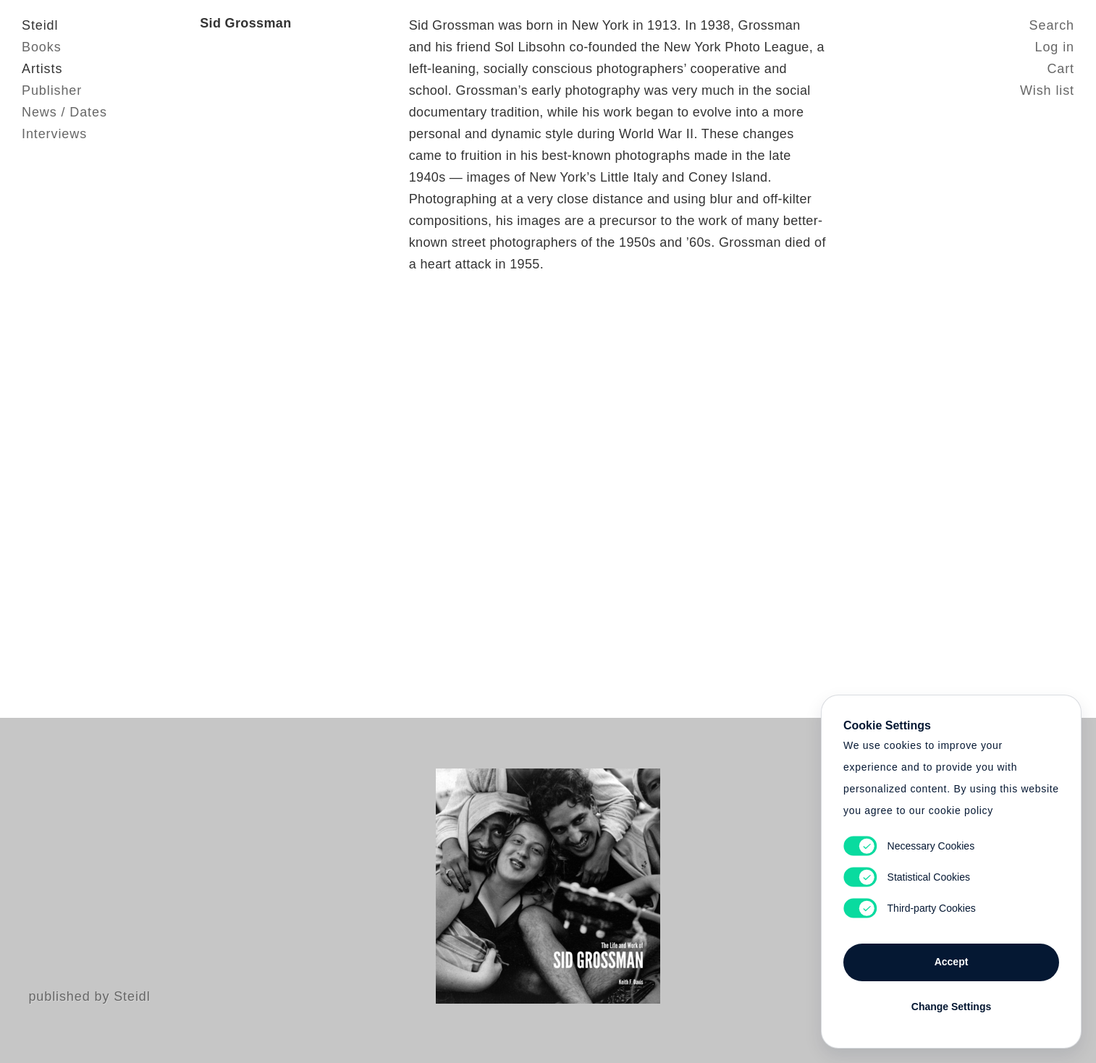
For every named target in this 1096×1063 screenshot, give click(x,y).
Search (1051, 25)
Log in (1054, 47)
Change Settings (951, 1006)
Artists (42, 69)
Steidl (40, 25)
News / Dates (64, 112)
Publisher (52, 90)
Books (42, 47)
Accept (952, 961)
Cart (1060, 69)
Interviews (54, 134)
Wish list (1047, 90)
